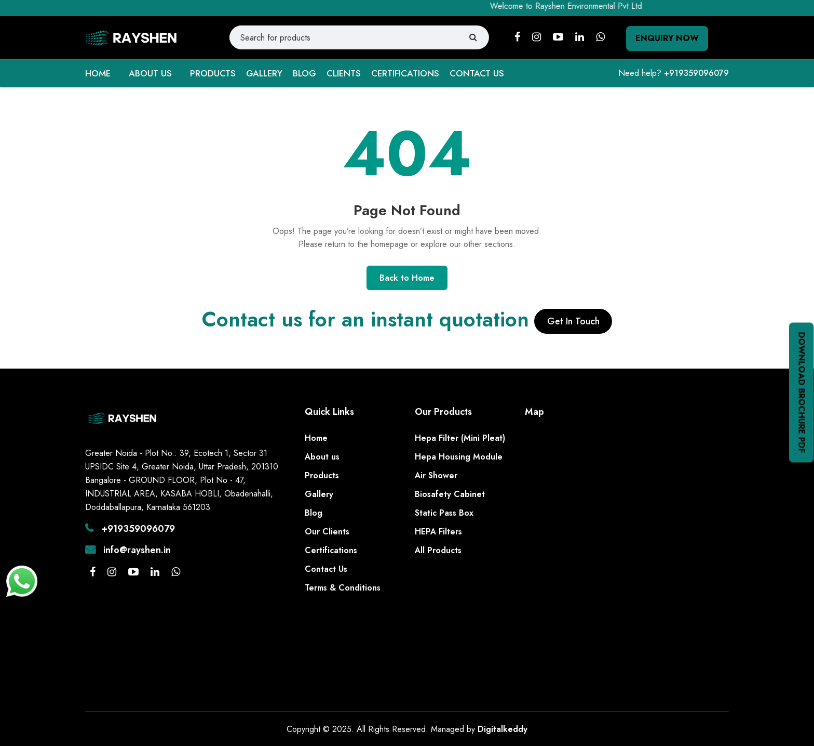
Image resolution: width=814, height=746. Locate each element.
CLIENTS (344, 73)
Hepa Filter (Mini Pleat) (460, 438)
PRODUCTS (213, 73)
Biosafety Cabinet (450, 494)
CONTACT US (477, 73)
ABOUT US (150, 73)
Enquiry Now (667, 38)
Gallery (319, 494)
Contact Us (326, 569)
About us (322, 457)
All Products (438, 550)
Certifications (331, 550)
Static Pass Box (444, 513)
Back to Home (407, 278)
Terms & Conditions (343, 588)
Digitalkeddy (502, 729)
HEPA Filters (438, 532)
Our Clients (327, 532)
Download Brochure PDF (802, 392)
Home (316, 438)
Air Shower (436, 475)
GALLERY (264, 73)
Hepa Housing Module (459, 457)
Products (322, 475)
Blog (313, 513)
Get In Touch (573, 321)
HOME (98, 73)
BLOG (304, 73)
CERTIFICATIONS (405, 73)
